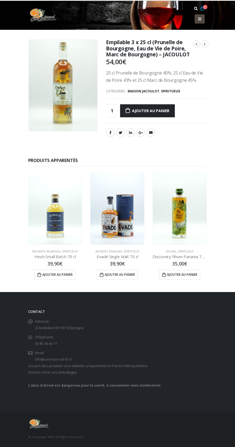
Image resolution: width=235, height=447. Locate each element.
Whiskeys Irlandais (46, 251)
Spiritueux (170, 91)
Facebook (110, 132)
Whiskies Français (108, 251)
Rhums (171, 251)
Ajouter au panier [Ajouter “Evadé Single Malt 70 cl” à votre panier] (120, 274)
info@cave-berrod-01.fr (53, 359)
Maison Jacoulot (143, 91)
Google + (140, 132)
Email (150, 132)
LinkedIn (130, 132)
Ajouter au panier (150, 110)
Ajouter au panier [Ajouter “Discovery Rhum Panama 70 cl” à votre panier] (182, 274)
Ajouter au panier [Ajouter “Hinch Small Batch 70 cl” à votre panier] (57, 274)
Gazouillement (120, 132)
